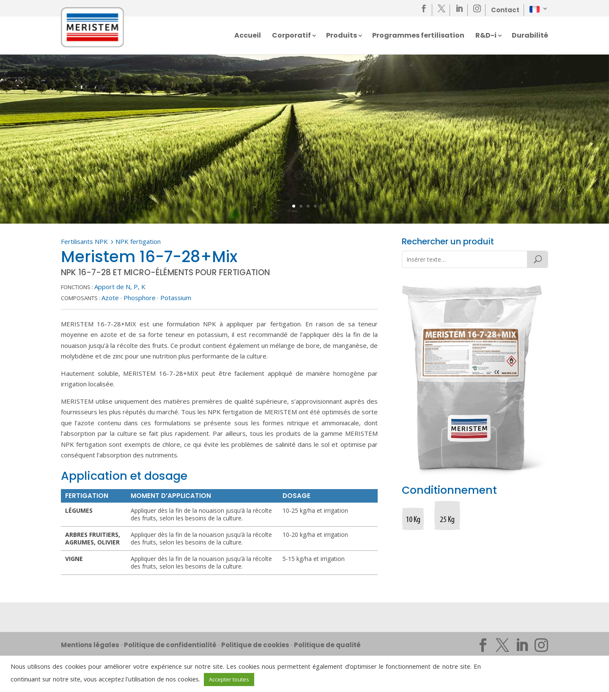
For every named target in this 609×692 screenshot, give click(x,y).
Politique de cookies (255, 644)
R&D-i (486, 36)
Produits (341, 36)
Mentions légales (90, 644)
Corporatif (291, 36)
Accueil (247, 36)
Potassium (175, 297)
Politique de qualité (327, 644)
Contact (505, 9)
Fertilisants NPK (84, 241)
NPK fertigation (138, 241)
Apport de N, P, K (119, 286)
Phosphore (139, 297)
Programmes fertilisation (418, 36)
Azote (110, 297)
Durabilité (530, 36)
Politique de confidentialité (170, 644)
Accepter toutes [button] (229, 679)
